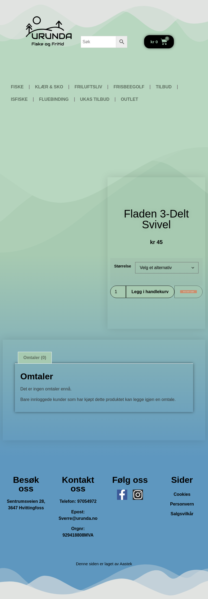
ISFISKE (19, 99)
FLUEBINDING (54, 99)
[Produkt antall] (118, 292)
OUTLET (129, 99)
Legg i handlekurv (150, 291)
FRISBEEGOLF (128, 87)
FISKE (17, 87)
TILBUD (164, 87)
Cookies (182, 494)
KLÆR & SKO (49, 87)
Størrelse (122, 266)
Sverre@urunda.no (78, 518)
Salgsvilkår (182, 513)
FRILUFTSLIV (88, 87)
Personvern (182, 504)
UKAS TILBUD (94, 99)
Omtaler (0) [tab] (34, 357)
